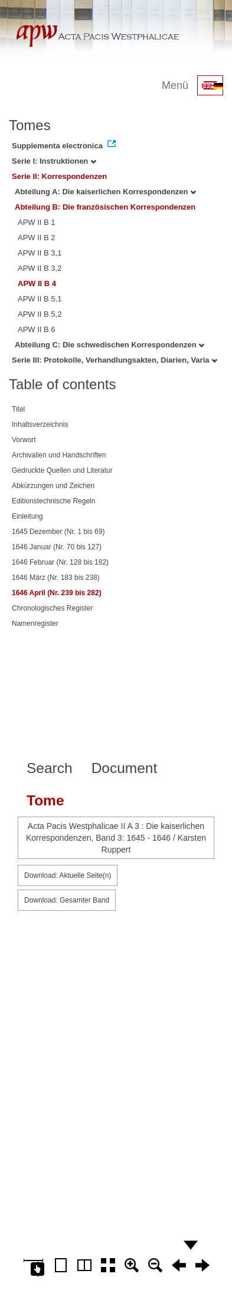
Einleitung (27, 516)
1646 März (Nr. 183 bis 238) (56, 577)
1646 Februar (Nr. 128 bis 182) (60, 562)
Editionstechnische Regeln (53, 501)
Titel (18, 409)
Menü (175, 85)
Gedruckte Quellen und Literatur (62, 470)
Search (50, 768)
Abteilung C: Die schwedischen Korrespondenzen (109, 344)
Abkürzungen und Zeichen (53, 486)
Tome (45, 800)
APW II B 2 (36, 237)
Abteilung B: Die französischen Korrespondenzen (105, 207)
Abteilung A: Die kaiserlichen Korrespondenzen (105, 191)
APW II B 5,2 (39, 314)
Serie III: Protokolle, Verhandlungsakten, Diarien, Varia (114, 360)
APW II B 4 (37, 283)
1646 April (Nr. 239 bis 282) (57, 593)
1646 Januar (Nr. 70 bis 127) (57, 547)
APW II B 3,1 (39, 252)
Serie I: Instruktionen (54, 161)
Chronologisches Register (52, 608)
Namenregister (35, 623)
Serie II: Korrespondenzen (59, 176)
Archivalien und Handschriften (59, 455)
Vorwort (24, 440)
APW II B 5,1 (39, 298)
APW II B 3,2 (39, 268)
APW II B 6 (36, 329)
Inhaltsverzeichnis (40, 424)
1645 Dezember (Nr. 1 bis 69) (58, 532)
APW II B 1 (36, 222)
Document (125, 768)
